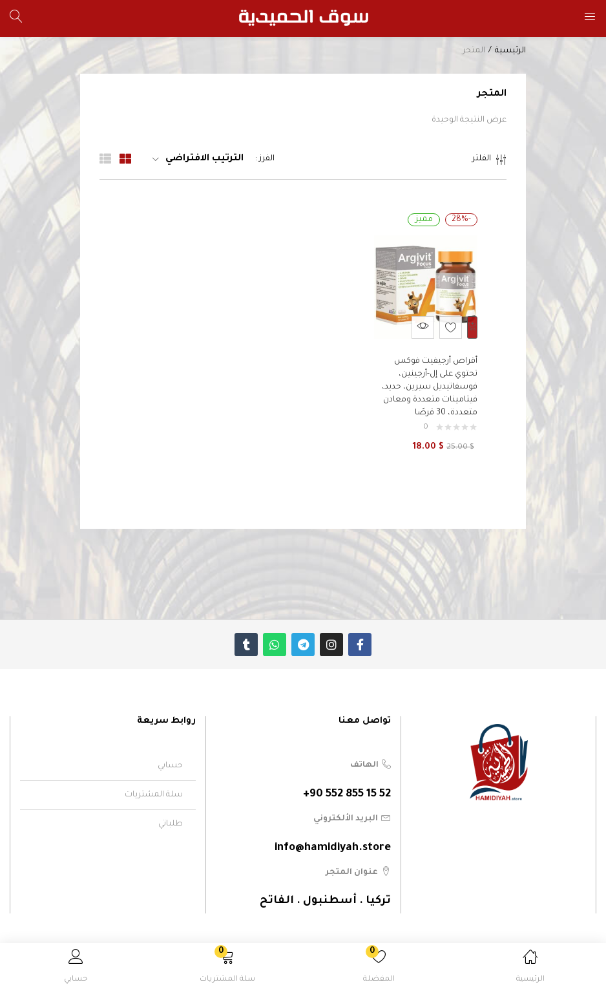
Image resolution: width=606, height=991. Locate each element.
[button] (228, 969)
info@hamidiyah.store (333, 842)
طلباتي (170, 817)
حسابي (170, 759)
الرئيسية (510, 51)
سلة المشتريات (154, 788)
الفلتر (489, 162)
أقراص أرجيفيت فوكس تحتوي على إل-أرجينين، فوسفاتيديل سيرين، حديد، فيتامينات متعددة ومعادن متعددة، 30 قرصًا (426, 380)
